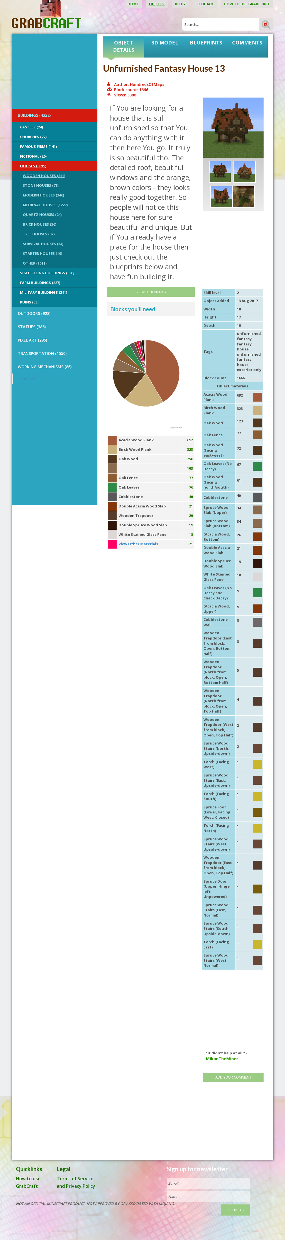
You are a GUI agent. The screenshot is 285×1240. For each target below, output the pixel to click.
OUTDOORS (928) (34, 313)
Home (133, 3)
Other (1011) (34, 263)
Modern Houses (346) (43, 195)
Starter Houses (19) (42, 253)
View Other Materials (138, 543)
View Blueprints (151, 291)
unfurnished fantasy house (249, 359)
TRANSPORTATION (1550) (42, 353)
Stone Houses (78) (40, 185)
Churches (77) (33, 136)
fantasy (244, 338)
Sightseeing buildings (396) (47, 272)
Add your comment (233, 1077)
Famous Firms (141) (38, 146)
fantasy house (244, 347)
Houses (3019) (33, 165)
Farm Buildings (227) (40, 282)
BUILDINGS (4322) (34, 115)
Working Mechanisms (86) (45, 366)
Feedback (204, 3)
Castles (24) (31, 127)
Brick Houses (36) (39, 224)
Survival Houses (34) (43, 243)
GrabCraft (27, 378)
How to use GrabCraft (247, 3)
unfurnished (249, 333)
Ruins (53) (29, 302)
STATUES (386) (32, 326)
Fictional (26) (33, 156)
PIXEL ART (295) (32, 340)
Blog (180, 3)
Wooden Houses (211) (44, 175)
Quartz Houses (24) (42, 214)
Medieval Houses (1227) (45, 204)
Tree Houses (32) (39, 233)
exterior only (249, 369)
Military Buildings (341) (43, 292)
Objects (157, 3)
